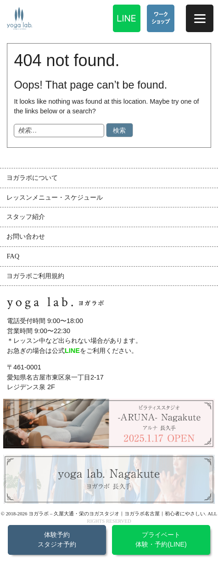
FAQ (12, 256)
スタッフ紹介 (25, 216)
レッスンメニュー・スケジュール (54, 197)
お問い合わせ (25, 236)
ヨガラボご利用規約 (35, 275)
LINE (72, 350)
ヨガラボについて (32, 177)
